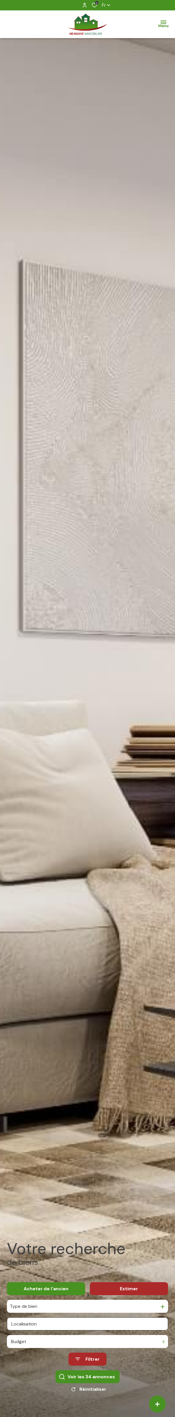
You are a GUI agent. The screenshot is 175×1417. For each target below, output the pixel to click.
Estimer (129, 1298)
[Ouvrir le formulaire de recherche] (87, 1368)
